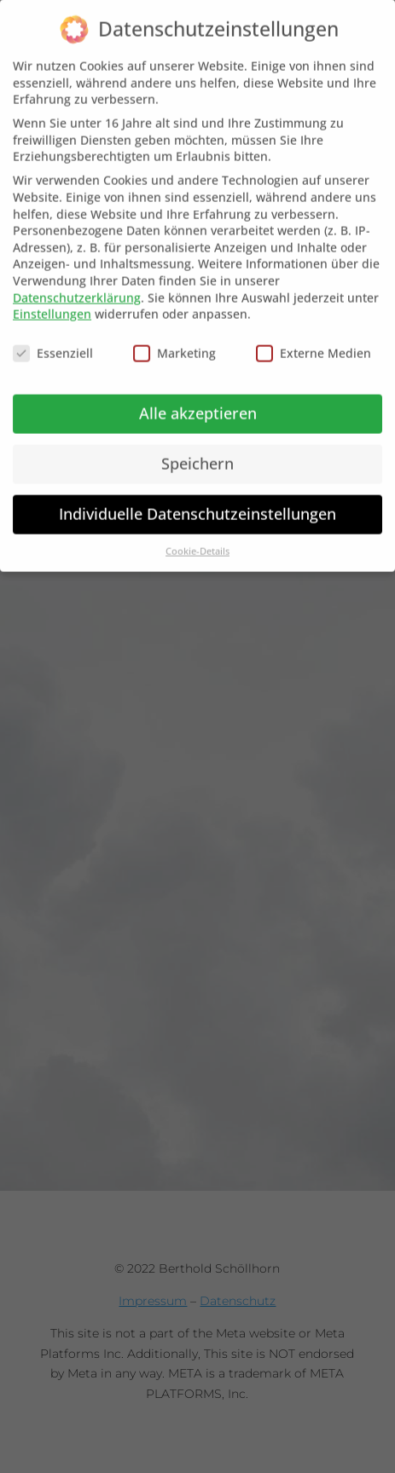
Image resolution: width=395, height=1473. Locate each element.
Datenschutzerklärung (77, 283)
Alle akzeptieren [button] (198, 400)
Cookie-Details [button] (197, 537)
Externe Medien (313, 340)
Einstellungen (52, 300)
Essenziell (53, 340)
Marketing (174, 340)
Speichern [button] (197, 450)
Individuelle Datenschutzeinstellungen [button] (197, 500)
